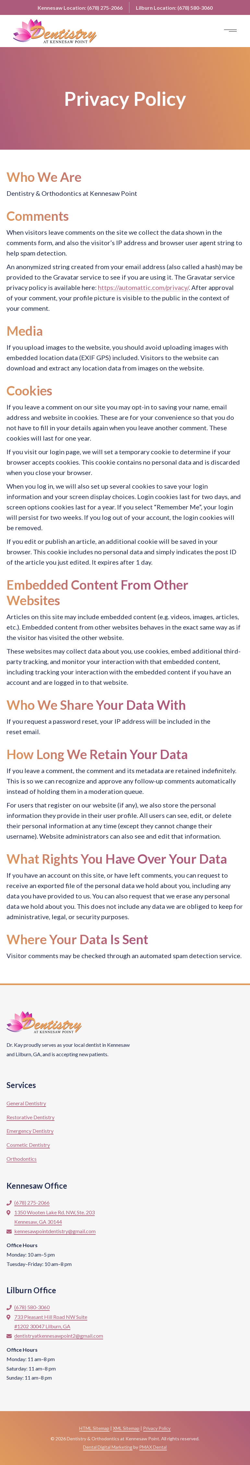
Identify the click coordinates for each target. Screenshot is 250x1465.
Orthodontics (21, 1159)
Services (21, 1085)
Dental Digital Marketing (107, 1447)
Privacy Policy (157, 1428)
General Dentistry (26, 1103)
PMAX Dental (153, 1447)
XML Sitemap (126, 1428)
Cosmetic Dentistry (28, 1145)
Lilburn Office (31, 1290)
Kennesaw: (80, 8)
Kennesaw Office (36, 1185)
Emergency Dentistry (30, 1131)
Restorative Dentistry (30, 1117)
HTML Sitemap (94, 1428)
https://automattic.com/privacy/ (143, 287)
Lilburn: (174, 8)
